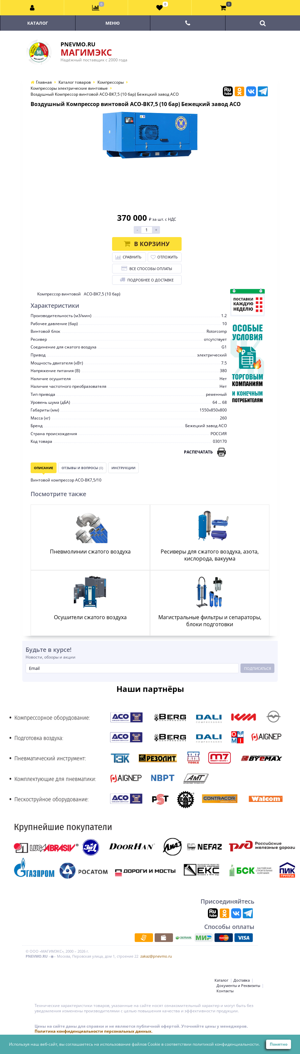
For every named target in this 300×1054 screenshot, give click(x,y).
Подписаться (257, 668)
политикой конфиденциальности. (226, 1044)
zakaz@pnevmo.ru (156, 956)
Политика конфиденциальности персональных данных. (93, 1031)
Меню (112, 23)
